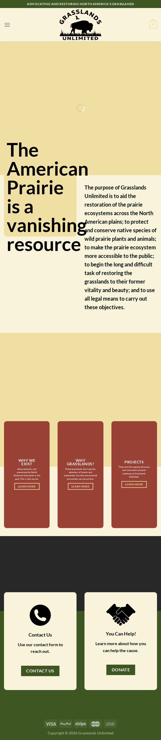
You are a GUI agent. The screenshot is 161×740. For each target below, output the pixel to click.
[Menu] (7, 24)
